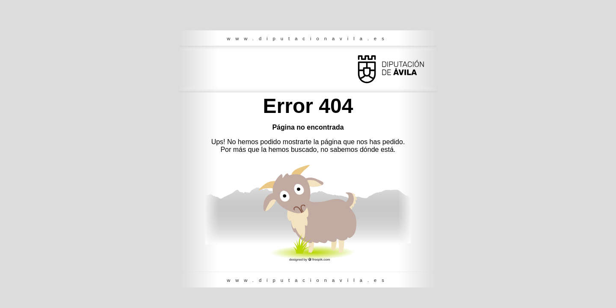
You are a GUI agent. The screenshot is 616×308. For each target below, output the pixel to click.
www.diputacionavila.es (308, 38)
